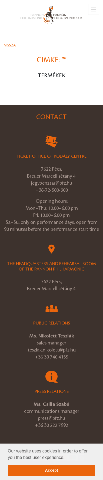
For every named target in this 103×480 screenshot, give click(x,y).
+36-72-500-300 (51, 190)
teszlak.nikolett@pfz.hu (52, 350)
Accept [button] (51, 470)
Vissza (10, 45)
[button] (66, 458)
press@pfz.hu (51, 418)
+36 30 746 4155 (51, 357)
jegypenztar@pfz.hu (51, 183)
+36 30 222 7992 (51, 425)
